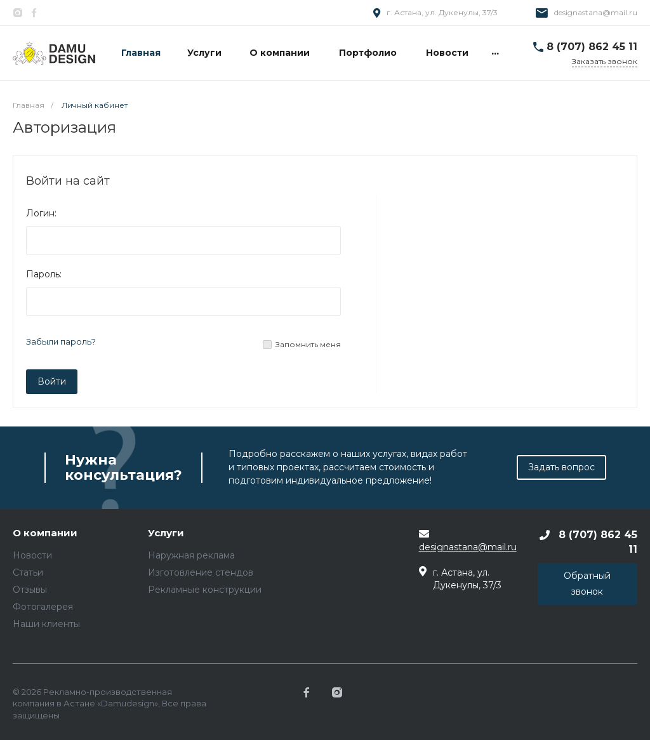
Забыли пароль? (61, 341)
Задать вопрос (561, 467)
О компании (45, 533)
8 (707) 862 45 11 (592, 47)
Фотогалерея (43, 606)
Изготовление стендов (200, 572)
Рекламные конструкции (205, 589)
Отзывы (30, 589)
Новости (32, 555)
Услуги (166, 533)
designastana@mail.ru (595, 12)
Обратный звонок (587, 583)
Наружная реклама (191, 555)
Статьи (28, 572)
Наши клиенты (46, 624)
